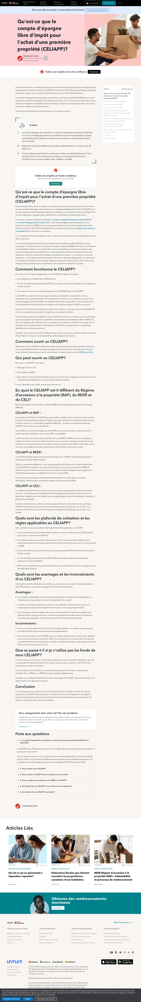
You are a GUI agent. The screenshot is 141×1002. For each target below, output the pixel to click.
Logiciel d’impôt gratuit (112, 933)
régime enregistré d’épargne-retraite (69, 220)
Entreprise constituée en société (83, 943)
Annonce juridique (14, 972)
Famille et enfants (45, 933)
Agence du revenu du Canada (18, 933)
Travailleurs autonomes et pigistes (84, 933)
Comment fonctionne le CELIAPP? (114, 101)
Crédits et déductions (43, 3)
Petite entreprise (78, 940)
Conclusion (107, 135)
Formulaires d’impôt (14, 936)
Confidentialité (12, 969)
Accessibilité (11, 975)
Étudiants (42, 936)
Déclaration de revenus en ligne (115, 936)
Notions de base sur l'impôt (29, 3)
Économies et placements (81, 936)
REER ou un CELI (86, 352)
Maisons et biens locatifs (48, 940)
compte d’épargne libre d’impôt (31, 222)
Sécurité (10, 943)
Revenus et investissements (59, 3)
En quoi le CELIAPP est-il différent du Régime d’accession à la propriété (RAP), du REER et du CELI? (117, 113)
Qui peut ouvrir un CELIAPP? (113, 107)
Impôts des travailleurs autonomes (116, 940)
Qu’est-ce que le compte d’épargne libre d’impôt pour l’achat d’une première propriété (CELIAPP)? (117, 95)
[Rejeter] (28, 999)
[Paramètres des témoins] (46, 999)
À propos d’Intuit (13, 967)
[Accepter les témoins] (11, 999)
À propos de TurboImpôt (113, 943)
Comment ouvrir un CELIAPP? (113, 104)
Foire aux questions (109, 138)
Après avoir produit (14, 940)
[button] (129, 3)
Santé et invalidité (46, 943)
